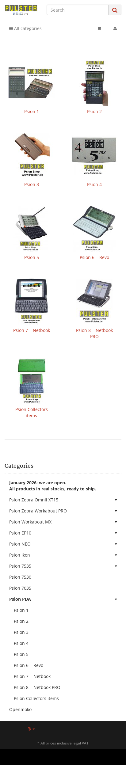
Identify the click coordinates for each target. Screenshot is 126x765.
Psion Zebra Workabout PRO (65, 510)
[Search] (78, 10)
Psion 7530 (20, 577)
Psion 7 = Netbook (31, 330)
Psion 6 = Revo (94, 257)
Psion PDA (65, 599)
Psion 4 (94, 184)
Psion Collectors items (31, 412)
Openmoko (20, 709)
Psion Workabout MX (65, 521)
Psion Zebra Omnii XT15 (65, 499)
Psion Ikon (65, 555)
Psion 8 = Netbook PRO (94, 333)
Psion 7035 (20, 588)
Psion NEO (65, 544)
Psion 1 (31, 111)
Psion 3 (31, 184)
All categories (25, 28)
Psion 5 (31, 257)
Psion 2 (94, 111)
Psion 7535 (65, 566)
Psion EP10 (65, 533)
